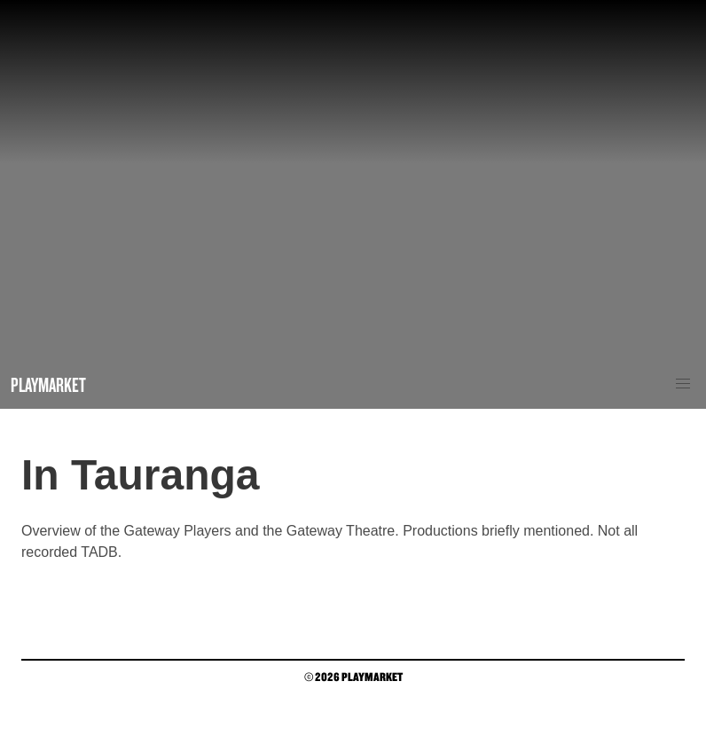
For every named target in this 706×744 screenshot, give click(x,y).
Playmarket (48, 384)
